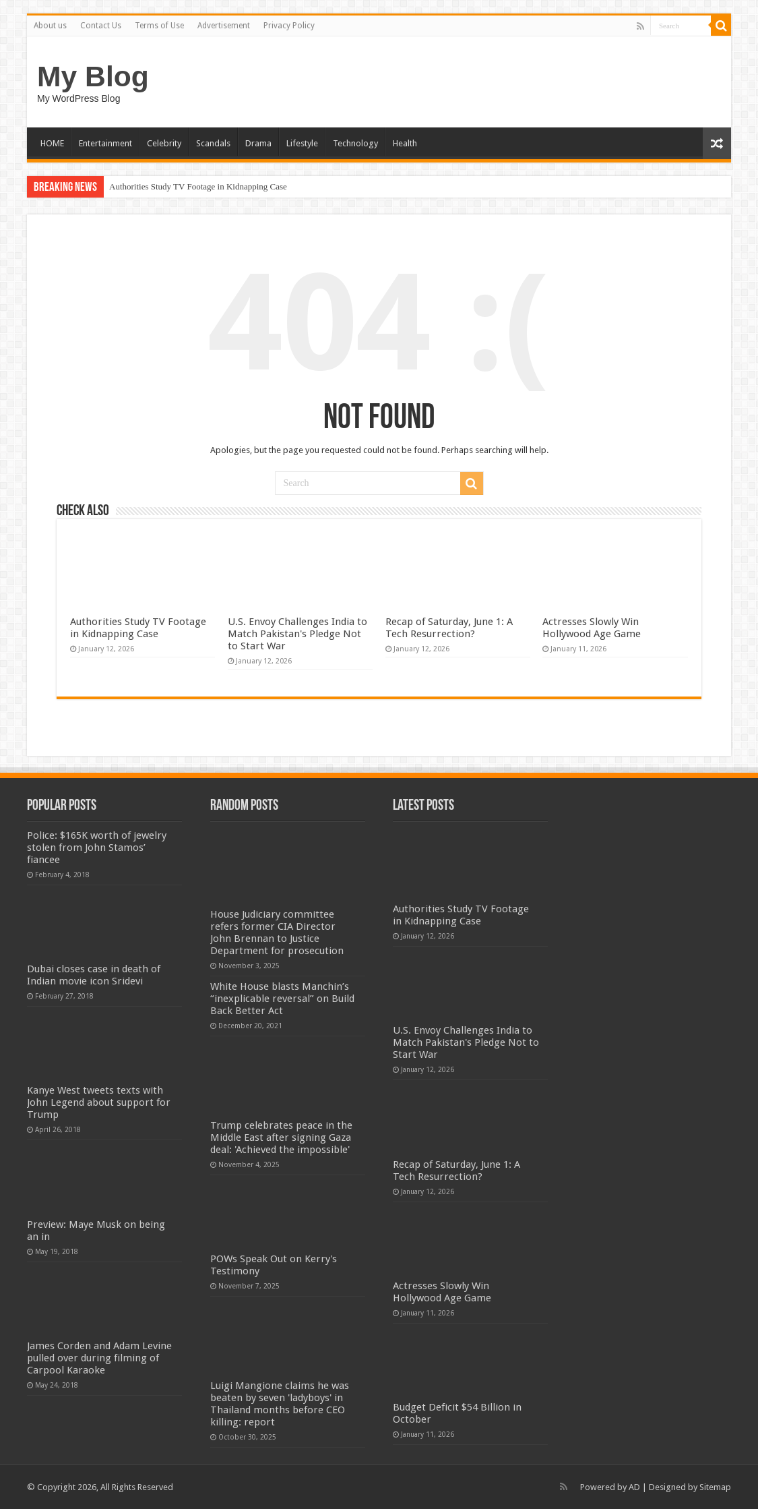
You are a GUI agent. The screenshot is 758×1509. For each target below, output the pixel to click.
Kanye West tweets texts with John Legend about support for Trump (98, 1102)
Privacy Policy (289, 25)
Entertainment (105, 143)
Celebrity (164, 143)
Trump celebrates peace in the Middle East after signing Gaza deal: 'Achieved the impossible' (281, 1137)
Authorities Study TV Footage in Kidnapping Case (198, 186)
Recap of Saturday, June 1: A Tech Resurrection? (449, 628)
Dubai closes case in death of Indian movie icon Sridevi (93, 975)
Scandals (213, 143)
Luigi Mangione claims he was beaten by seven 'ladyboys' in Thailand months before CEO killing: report (279, 1404)
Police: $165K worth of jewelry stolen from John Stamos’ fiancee (96, 847)
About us (50, 25)
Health (405, 143)
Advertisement (223, 25)
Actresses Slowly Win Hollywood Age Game (591, 628)
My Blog (93, 76)
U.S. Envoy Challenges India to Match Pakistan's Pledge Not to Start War (297, 634)
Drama (258, 143)
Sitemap (715, 1487)
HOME (52, 143)
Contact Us (100, 25)
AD (634, 1487)
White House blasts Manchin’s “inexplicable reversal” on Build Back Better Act (282, 998)
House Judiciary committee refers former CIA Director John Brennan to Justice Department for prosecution (277, 932)
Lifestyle (302, 143)
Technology (355, 143)
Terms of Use (159, 25)
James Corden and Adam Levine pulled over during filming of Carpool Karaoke (99, 1358)
